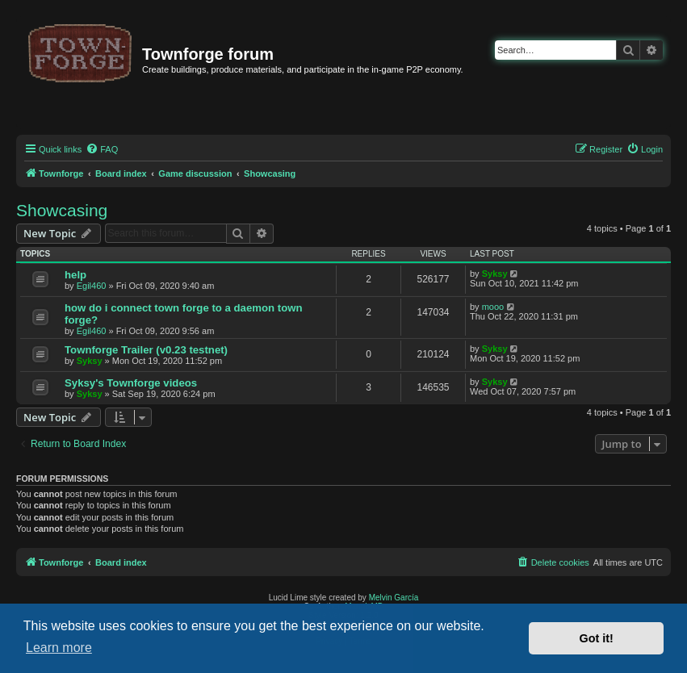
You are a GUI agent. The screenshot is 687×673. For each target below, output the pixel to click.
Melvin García (394, 597)
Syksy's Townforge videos (131, 383)
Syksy (495, 273)
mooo (493, 306)
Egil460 (92, 286)
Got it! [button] (597, 638)
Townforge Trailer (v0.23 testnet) (146, 350)
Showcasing (61, 210)
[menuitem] (102, 149)
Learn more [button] (59, 647)
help (75, 275)
